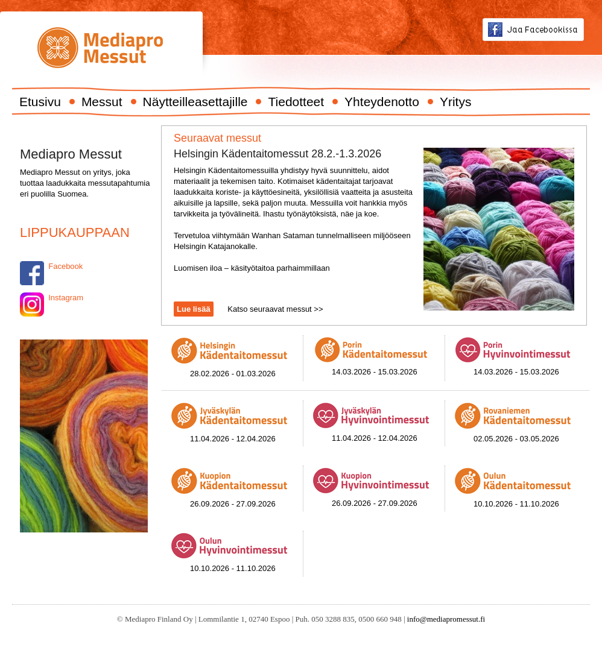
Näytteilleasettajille (195, 102)
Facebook (64, 266)
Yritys (456, 102)
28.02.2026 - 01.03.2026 (233, 373)
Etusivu (40, 102)
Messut (101, 102)
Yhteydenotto (381, 102)
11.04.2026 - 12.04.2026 (233, 438)
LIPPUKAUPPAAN (75, 232)
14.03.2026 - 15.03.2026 (374, 371)
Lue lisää (194, 309)
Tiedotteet (296, 102)
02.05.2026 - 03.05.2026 (516, 438)
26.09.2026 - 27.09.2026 (233, 503)
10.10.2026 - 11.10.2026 (516, 503)
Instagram (65, 297)
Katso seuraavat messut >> (275, 309)
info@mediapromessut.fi (446, 618)
